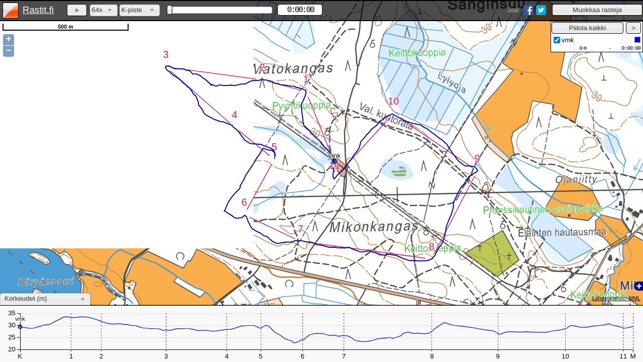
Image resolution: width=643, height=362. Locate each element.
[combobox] (104, 10)
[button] (597, 10)
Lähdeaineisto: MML (616, 298)
